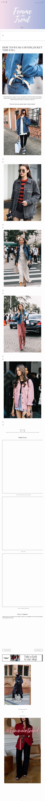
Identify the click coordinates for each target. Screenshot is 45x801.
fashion (23, 432)
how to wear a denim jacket (30, 432)
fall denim (20, 432)
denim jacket (15, 432)
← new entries (6, 650)
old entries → (38, 650)
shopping (37, 432)
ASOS (9, 432)
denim (11, 432)
